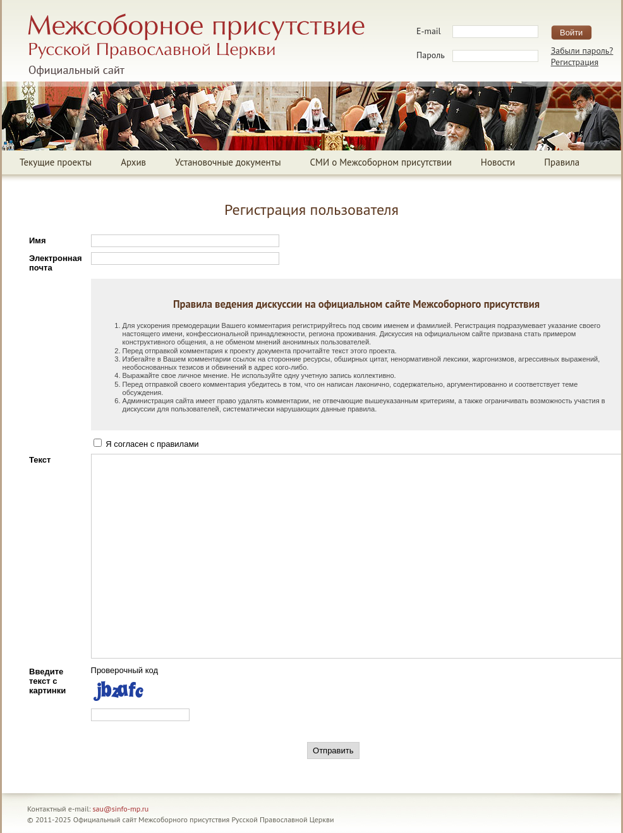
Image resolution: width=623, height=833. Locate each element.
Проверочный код (125, 670)
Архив (133, 162)
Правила (561, 162)
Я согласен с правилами (146, 444)
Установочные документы (228, 162)
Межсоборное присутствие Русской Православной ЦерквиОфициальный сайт (196, 44)
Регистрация (574, 62)
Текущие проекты (56, 162)
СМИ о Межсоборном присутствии (381, 162)
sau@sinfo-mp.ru (121, 808)
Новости (498, 162)
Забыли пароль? (582, 50)
